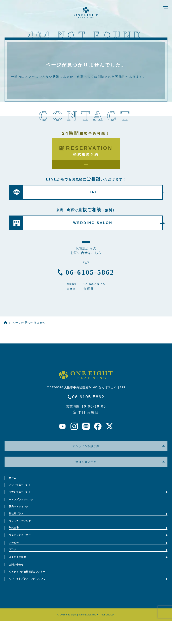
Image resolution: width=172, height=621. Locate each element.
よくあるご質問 (88, 557)
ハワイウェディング (20, 485)
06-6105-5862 (90, 272)
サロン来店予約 (120, 462)
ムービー (88, 542)
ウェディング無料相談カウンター (27, 571)
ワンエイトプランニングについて (88, 578)
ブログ (88, 549)
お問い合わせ (16, 564)
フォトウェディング (20, 521)
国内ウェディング (19, 506)
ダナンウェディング (88, 492)
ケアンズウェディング (21, 499)
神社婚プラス (88, 513)
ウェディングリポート (88, 535)
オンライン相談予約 (118, 446)
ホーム (12, 478)
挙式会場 (88, 527)
